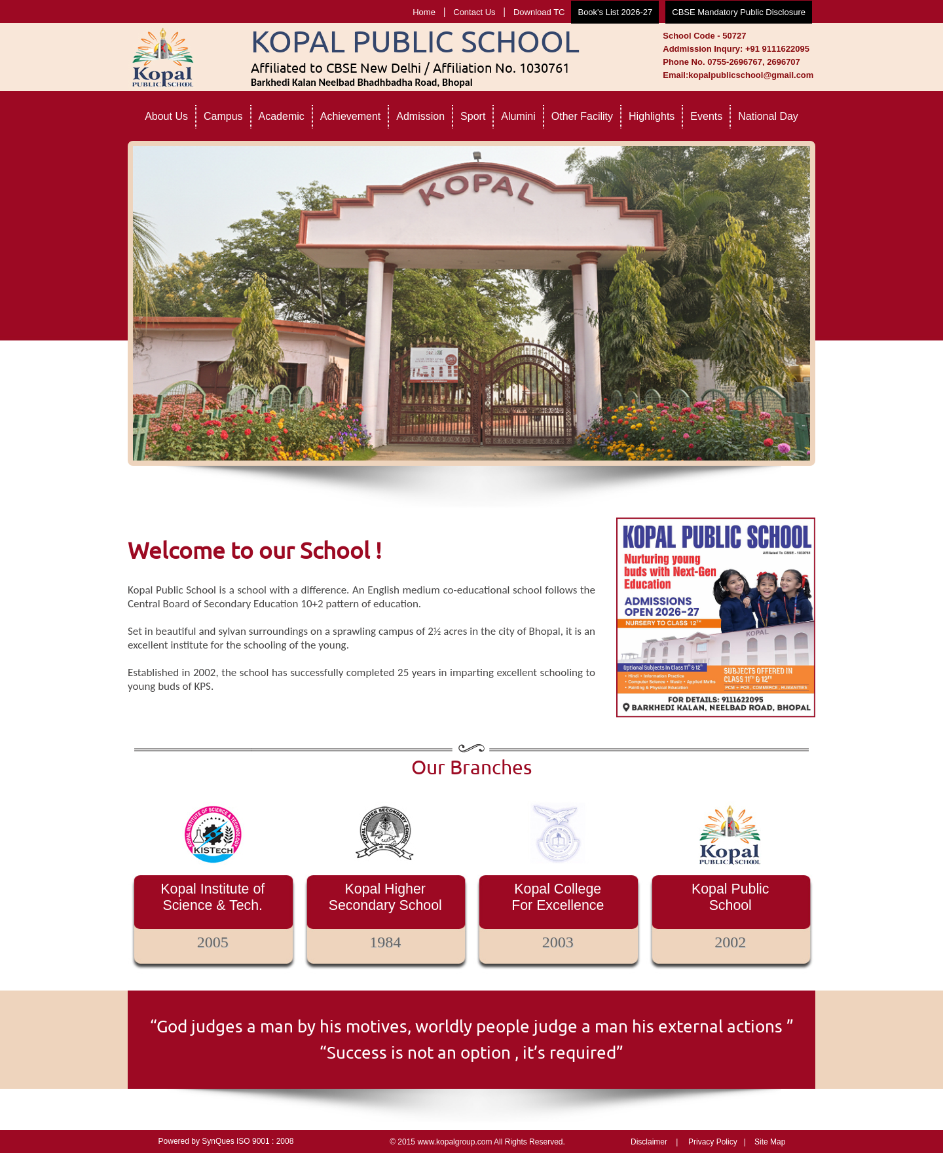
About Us (166, 116)
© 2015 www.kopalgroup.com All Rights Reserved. (477, 1141)
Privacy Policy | (717, 1141)
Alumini (518, 116)
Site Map (769, 1141)
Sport (472, 116)
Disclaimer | (654, 1141)
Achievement (350, 116)
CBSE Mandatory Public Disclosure (738, 12)
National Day (768, 116)
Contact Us (474, 12)
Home (424, 12)
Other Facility (582, 116)
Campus (223, 116)
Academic (282, 116)
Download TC (539, 12)
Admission (420, 116)
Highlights (652, 116)
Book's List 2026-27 (615, 12)
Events (706, 116)
